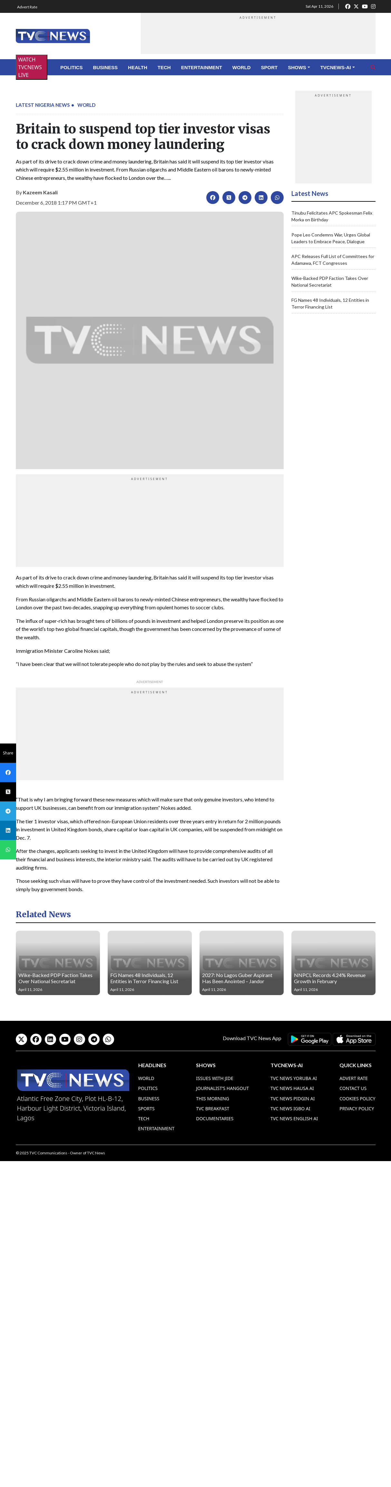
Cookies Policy (357, 1098)
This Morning (212, 1098)
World (241, 67)
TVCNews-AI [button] (335, 67)
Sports (146, 1108)
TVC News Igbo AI (290, 1108)
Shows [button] (297, 67)
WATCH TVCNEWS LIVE (30, 67)
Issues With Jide (214, 1078)
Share (8, 753)
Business (105, 67)
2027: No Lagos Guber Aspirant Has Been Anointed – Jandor (237, 978)
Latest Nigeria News (43, 105)
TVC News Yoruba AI (293, 1078)
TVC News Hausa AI (292, 1088)
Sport (269, 67)
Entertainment (201, 67)
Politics (71, 67)
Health (137, 67)
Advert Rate (27, 7)
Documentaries (214, 1118)
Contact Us (353, 1088)
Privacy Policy (356, 1108)
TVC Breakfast (212, 1108)
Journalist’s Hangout (222, 1088)
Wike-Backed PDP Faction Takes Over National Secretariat (55, 978)
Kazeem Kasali (40, 192)
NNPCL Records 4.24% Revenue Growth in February (330, 978)
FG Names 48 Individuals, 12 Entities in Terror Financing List (144, 978)
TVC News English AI (294, 1118)
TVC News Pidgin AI (292, 1098)
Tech (164, 67)
